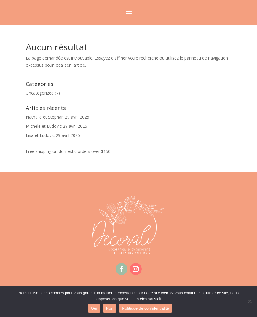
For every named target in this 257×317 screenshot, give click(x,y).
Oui (94, 308)
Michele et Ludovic (44, 126)
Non (110, 308)
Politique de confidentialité (145, 308)
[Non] (250, 301)
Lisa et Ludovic (40, 135)
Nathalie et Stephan (45, 117)
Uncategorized (40, 93)
